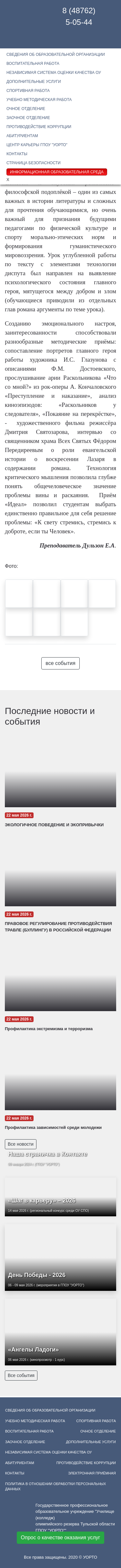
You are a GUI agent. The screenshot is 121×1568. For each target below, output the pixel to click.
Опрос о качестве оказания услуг (60, 1537)
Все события (21, 1375)
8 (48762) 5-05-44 (79, 16)
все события (60, 663)
